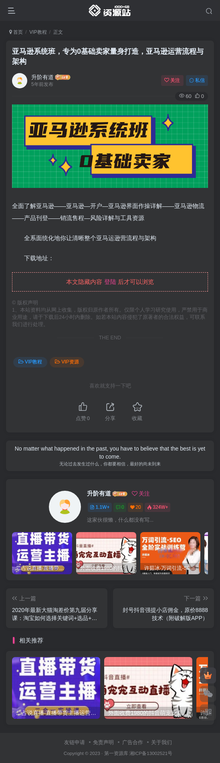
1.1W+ (99, 507)
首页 (16, 32)
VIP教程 (37, 32)
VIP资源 (67, 362)
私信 (197, 80)
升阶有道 (42, 77)
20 (135, 507)
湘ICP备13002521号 (150, 753)
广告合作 (132, 742)
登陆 (110, 281)
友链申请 (74, 742)
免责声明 (103, 742)
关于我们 (161, 742)
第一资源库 (116, 753)
